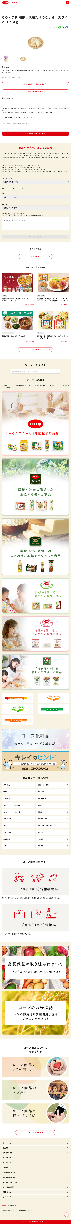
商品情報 (5, 1148)
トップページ (7, 1143)
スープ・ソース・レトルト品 (11, 812)
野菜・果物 (6, 785)
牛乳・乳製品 (7, 798)
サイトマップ (7, 1197)
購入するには (7, 1163)
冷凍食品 (40, 839)
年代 (3, 194)
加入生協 (5, 204)
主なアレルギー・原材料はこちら (35, 84)
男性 (14, 188)
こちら (54, 157)
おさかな (40, 832)
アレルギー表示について (10, 1182)
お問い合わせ (7, 1192)
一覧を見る (35, 256)
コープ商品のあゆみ (9, 1172)
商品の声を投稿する (35, 91)
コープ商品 (9, 2)
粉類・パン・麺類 (43, 785)
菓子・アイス (7, 819)
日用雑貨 (40, 846)
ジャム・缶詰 (7, 832)
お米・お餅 (41, 792)
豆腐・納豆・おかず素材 (45, 825)
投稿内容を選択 (7, 178)
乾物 (39, 805)
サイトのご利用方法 (7, 1210)
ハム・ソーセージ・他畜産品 (11, 805)
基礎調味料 (6, 839)
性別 (3, 188)
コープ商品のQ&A (8, 1187)
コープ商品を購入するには (35, 133)
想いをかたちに (8, 1153)
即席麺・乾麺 (42, 798)
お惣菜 (40, 812)
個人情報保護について (24, 1210)
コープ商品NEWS (8, 1158)
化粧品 (5, 846)
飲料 (4, 825)
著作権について (52, 171)
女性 (23, 188)
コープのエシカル (8, 1167)
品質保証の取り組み (9, 1177)
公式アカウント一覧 (35, 1132)
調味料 (5, 792)
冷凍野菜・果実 (42, 819)
